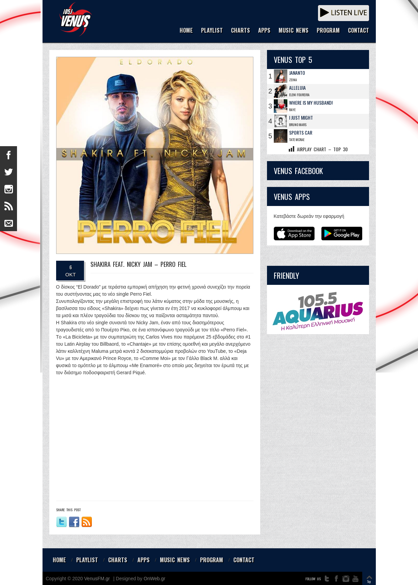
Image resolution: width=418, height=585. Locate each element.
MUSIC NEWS (293, 30)
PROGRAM (328, 30)
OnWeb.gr (154, 578)
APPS (264, 30)
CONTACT (358, 30)
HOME (186, 30)
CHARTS (240, 30)
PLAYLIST (212, 30)
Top (369, 581)
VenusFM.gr (97, 578)
